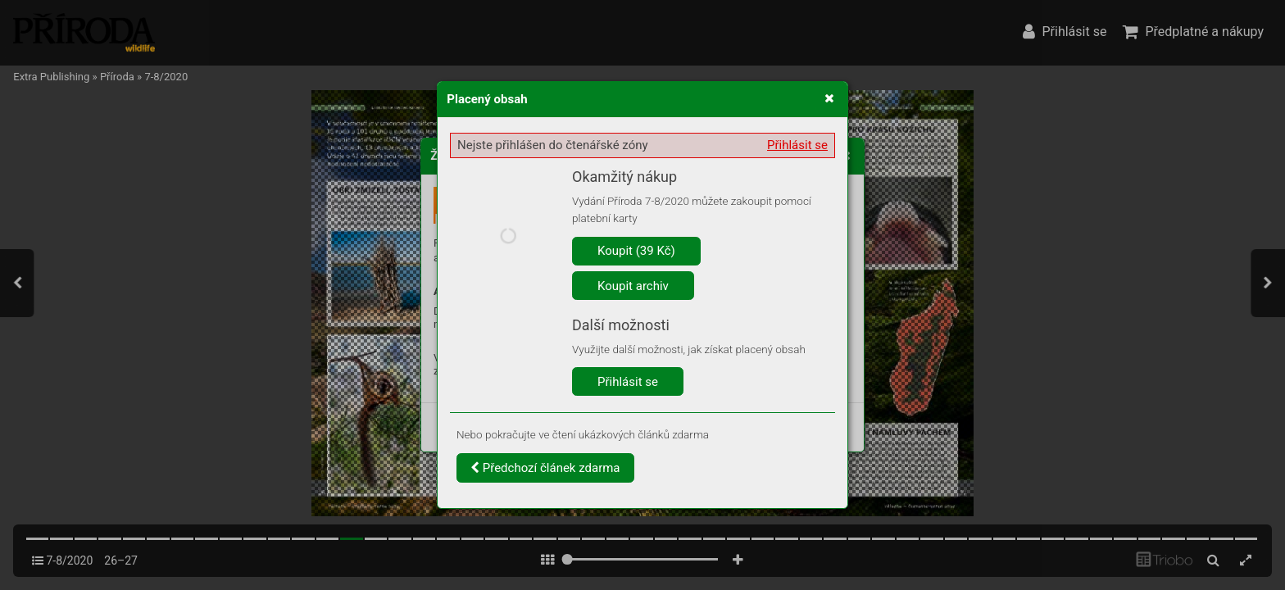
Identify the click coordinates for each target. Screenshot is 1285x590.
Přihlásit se (797, 145)
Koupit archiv (633, 286)
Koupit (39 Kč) (636, 250)
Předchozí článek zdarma (545, 468)
